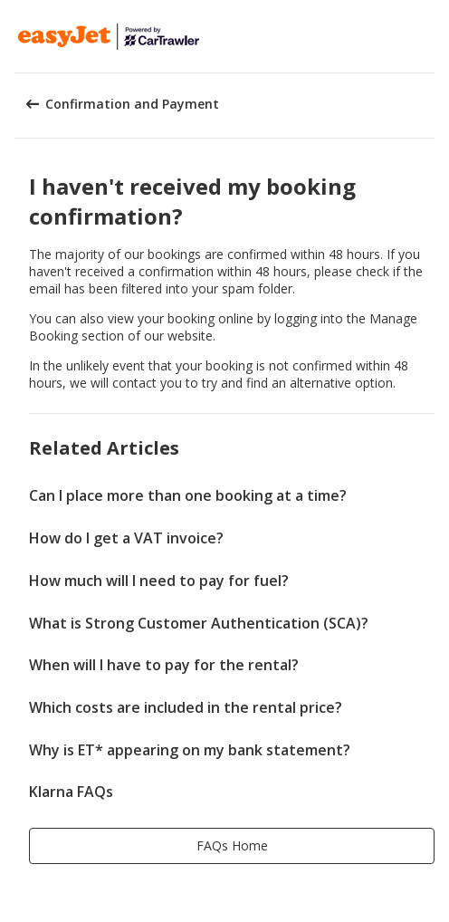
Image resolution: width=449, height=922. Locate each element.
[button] (429, 36)
